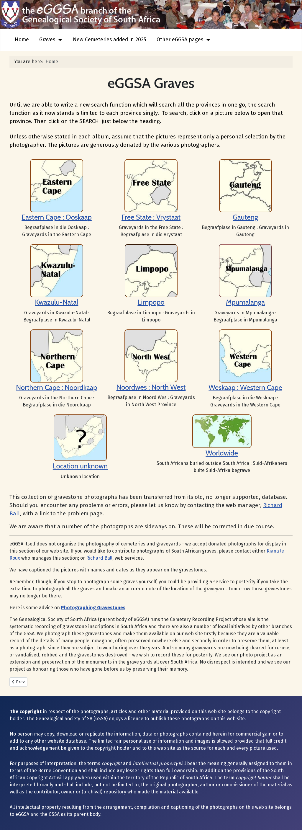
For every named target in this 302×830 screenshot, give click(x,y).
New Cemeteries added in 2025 (109, 40)
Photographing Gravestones (93, 607)
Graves (47, 40)
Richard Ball (99, 558)
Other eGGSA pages (180, 40)
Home (22, 40)
